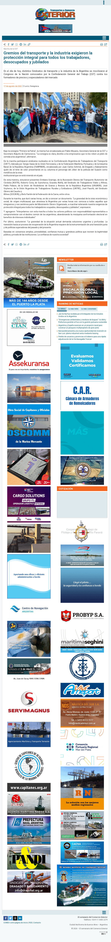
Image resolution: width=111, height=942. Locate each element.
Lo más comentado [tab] (88, 309)
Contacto (37, 923)
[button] (6, 117)
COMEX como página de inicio (15, 923)
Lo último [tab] (61, 309)
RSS (30, 923)
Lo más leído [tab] (73, 309)
